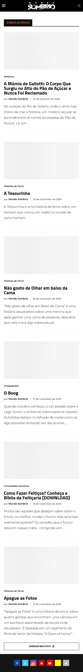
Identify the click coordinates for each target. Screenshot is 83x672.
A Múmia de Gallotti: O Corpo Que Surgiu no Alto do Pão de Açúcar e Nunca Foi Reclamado (37, 88)
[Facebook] (17, 663)
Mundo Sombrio (18, 98)
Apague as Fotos (20, 597)
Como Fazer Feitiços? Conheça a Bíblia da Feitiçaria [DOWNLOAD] (37, 495)
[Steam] (66, 663)
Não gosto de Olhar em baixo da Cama (35, 290)
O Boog (11, 392)
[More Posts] (41, 646)
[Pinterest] (41, 663)
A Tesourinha (17, 193)
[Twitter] (25, 663)
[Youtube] (50, 663)
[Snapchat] (58, 663)
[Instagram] (33, 663)
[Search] (79, 5)
